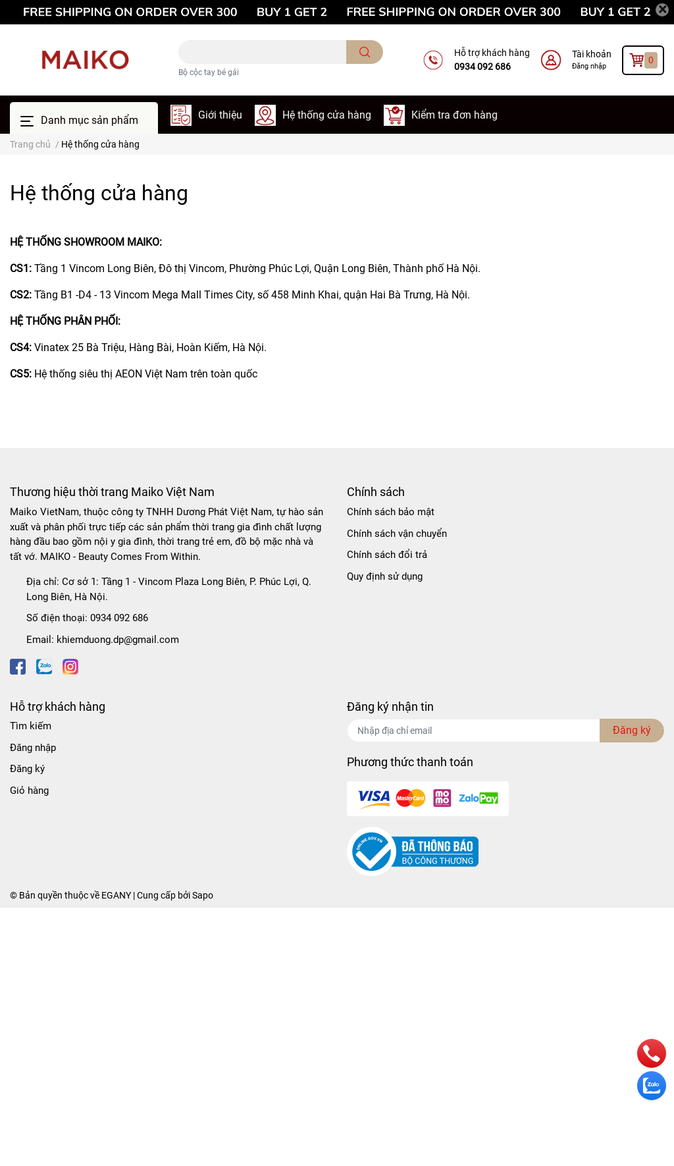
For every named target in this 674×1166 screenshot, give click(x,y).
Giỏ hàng (29, 790)
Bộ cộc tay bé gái (208, 72)
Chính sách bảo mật (390, 512)
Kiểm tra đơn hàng (454, 115)
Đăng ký (27, 769)
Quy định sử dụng (385, 576)
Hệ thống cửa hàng (326, 115)
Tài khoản (591, 54)
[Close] (662, 9)
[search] (365, 52)
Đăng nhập (589, 66)
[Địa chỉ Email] (505, 730)
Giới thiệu (220, 115)
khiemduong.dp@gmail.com (118, 640)
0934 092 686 (482, 66)
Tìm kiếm (30, 726)
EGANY (116, 895)
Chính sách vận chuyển (397, 534)
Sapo (202, 895)
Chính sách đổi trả (387, 555)
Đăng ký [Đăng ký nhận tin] (632, 730)
